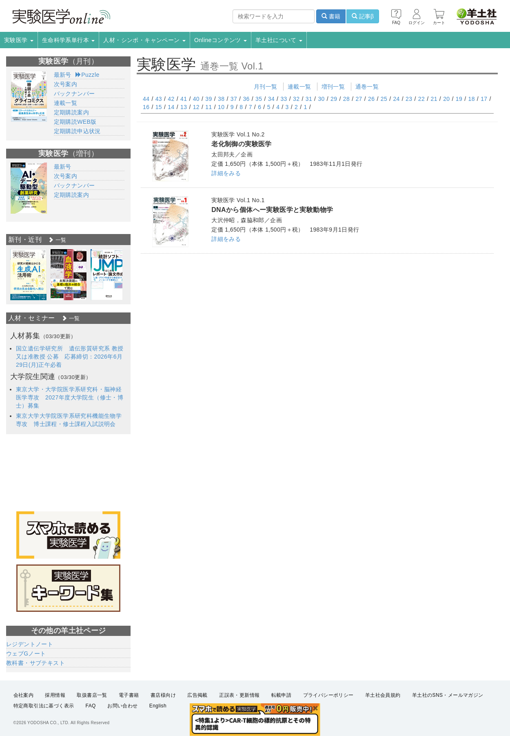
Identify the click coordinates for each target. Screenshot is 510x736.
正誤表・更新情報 (239, 695)
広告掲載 (197, 695)
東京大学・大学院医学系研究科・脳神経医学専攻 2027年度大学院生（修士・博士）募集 (69, 397)
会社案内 (23, 695)
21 (433, 99)
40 (196, 99)
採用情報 (55, 695)
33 (283, 99)
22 (421, 99)
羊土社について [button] (278, 40)
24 (396, 99)
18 (471, 99)
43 (158, 99)
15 (158, 107)
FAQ (91, 706)
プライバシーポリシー (328, 695)
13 (183, 107)
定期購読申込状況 (77, 131)
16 (146, 107)
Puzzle (87, 74)
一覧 (57, 240)
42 (171, 99)
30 (321, 99)
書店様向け (163, 695)
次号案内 (66, 84)
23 (409, 99)
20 (446, 99)
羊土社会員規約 (383, 695)
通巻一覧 (367, 86)
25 (384, 99)
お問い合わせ (122, 706)
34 (271, 99)
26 (371, 99)
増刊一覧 (333, 86)
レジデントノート (29, 644)
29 (333, 99)
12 (196, 107)
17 (484, 99)
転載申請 (281, 695)
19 (459, 99)
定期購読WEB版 (75, 121)
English (157, 706)
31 (309, 99)
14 (171, 107)
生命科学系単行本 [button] (68, 40)
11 (208, 107)
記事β (363, 16)
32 (296, 99)
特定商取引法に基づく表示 (43, 706)
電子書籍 (129, 695)
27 (358, 99)
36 (246, 99)
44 (146, 99)
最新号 (62, 74)
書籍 (331, 16)
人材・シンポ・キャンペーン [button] (144, 40)
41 (183, 99)
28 (346, 99)
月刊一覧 (265, 86)
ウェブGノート (26, 653)
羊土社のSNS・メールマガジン (447, 695)
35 (258, 99)
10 (221, 107)
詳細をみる (226, 173)
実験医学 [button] (18, 40)
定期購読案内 (71, 112)
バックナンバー (74, 93)
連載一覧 (299, 86)
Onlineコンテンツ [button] (220, 40)
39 (208, 99)
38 (221, 99)
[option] (28, 274)
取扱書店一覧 (92, 695)
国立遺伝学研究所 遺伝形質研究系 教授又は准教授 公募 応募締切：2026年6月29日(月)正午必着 (70, 356)
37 (234, 99)
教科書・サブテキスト (35, 663)
